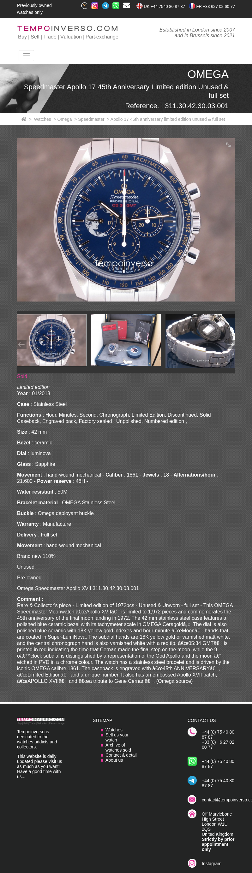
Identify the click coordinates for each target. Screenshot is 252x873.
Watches (114, 729)
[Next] (230, 344)
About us (114, 760)
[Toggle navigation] (26, 55)
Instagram (211, 863)
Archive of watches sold (118, 747)
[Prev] (22, 344)
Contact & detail (121, 755)
